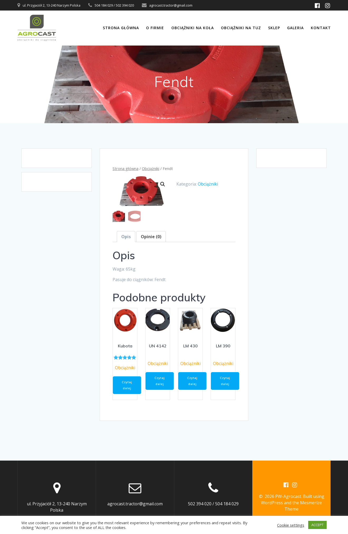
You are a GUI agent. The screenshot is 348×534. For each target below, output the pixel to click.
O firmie (155, 27)
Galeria (295, 27)
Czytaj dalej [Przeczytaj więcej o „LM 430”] (193, 381)
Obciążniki (150, 168)
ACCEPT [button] (317, 524)
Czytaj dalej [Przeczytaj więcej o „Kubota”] (127, 386)
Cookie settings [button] (290, 525)
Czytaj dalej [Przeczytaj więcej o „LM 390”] (225, 381)
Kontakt (321, 27)
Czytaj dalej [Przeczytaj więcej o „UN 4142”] (160, 381)
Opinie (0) (151, 237)
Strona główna (121, 27)
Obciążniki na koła (192, 27)
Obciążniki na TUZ (241, 27)
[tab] (126, 236)
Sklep (274, 27)
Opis (126, 237)
